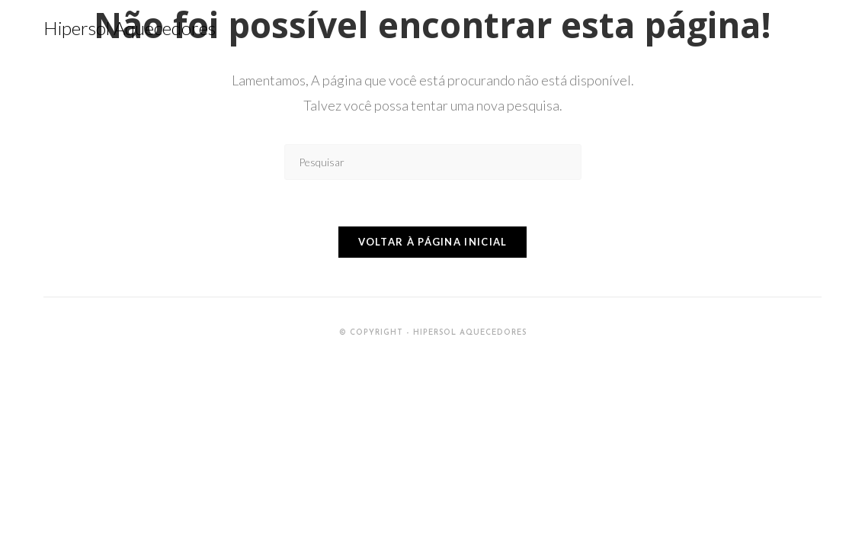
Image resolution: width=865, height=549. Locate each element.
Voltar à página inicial (433, 242)
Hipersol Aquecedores (129, 28)
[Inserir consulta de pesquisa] (432, 162)
